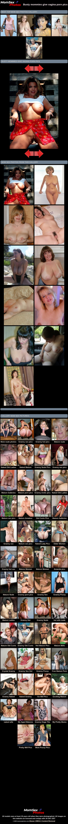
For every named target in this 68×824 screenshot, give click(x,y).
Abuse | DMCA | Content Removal (42, 821)
